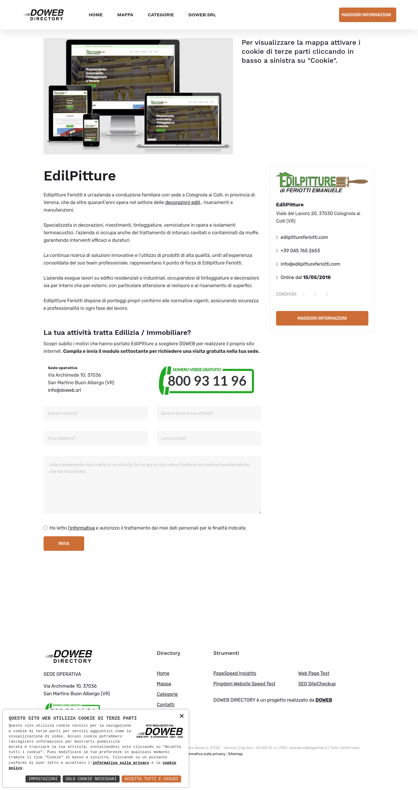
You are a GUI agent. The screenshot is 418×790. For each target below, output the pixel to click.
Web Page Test (313, 673)
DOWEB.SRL (202, 14)
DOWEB (324, 700)
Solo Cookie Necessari (91, 779)
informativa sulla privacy (121, 763)
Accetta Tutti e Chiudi (151, 779)
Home (95, 14)
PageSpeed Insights (234, 673)
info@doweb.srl (64, 390)
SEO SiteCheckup (317, 684)
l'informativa (81, 528)
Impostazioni (43, 779)
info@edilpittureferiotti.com (310, 264)
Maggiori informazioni (366, 14)
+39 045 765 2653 (300, 250)
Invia (63, 543)
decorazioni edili (182, 202)
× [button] (181, 716)
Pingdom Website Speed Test (244, 684)
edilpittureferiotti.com (304, 237)
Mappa (125, 14)
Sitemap (235, 754)
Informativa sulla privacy (203, 754)
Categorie (160, 14)
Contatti (165, 704)
